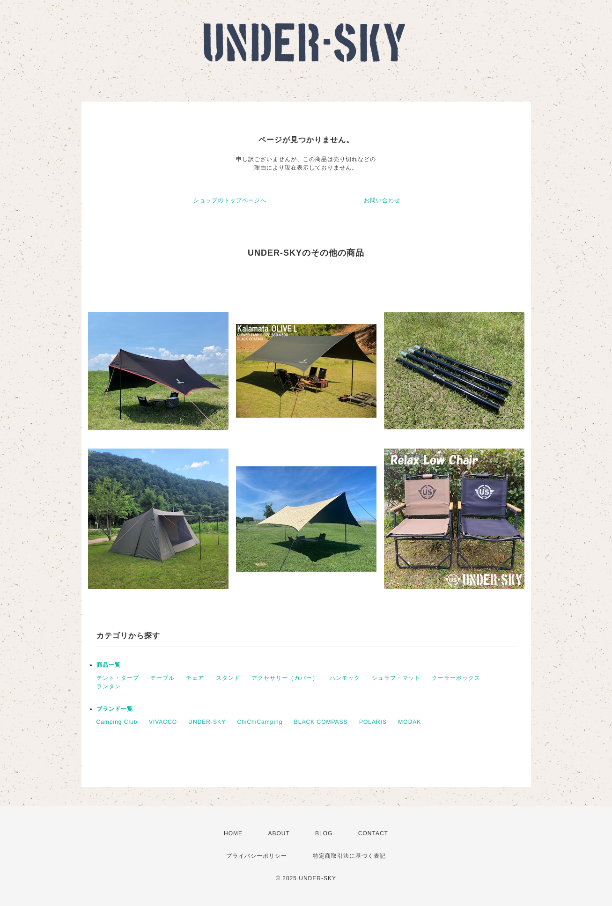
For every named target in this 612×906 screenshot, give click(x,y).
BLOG (323, 833)
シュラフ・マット (396, 678)
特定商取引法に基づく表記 (349, 856)
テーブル (162, 678)
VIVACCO (163, 722)
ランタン (108, 686)
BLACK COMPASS (321, 722)
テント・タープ (117, 678)
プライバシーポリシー (256, 856)
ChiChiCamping (259, 722)
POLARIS (373, 722)
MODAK (409, 722)
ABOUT (278, 833)
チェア (195, 678)
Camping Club (117, 722)
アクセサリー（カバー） (284, 678)
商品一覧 (108, 665)
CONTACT (373, 833)
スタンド (228, 678)
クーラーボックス (456, 678)
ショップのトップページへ (229, 200)
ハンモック (345, 678)
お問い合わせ (382, 200)
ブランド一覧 (114, 709)
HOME (233, 833)
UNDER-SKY (207, 722)
